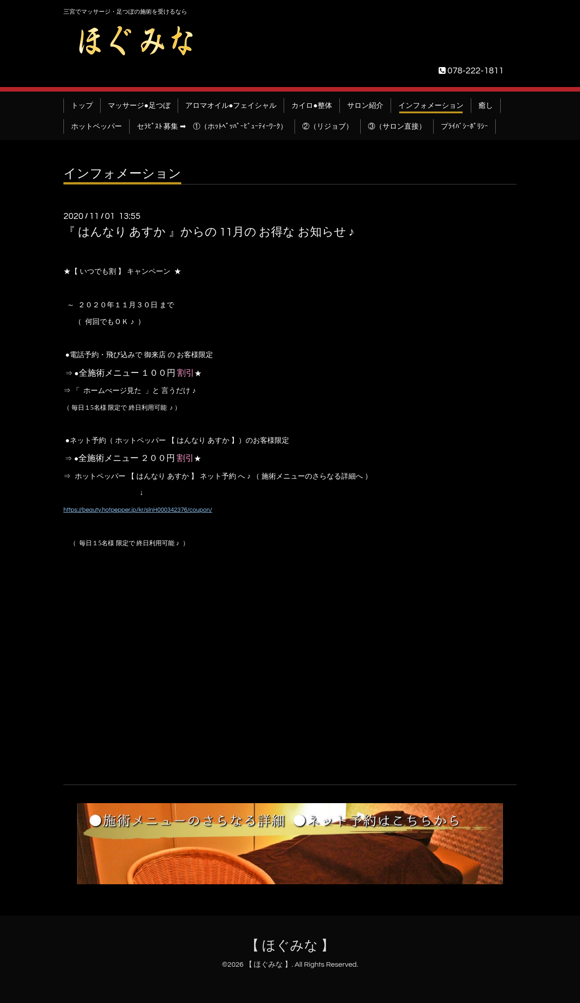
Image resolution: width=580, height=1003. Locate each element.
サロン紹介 (365, 105)
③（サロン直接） (397, 126)
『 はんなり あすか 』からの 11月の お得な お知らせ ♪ (208, 232)
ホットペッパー (96, 126)
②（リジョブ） (327, 126)
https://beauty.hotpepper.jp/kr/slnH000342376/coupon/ (137, 510)
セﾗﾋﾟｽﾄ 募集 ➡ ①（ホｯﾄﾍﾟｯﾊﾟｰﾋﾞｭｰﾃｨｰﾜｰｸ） (212, 126)
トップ (82, 105)
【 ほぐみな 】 (290, 946)
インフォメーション (431, 105)
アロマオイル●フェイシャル (231, 105)
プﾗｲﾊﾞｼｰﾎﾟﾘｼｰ (464, 126)
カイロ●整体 (311, 105)
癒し (485, 105)
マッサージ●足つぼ (139, 105)
